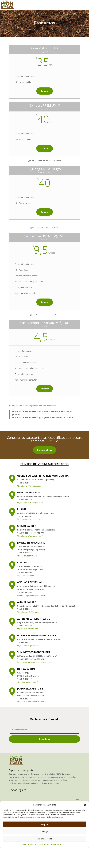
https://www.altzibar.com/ (27, 664)
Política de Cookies (30, 844)
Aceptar (44, 824)
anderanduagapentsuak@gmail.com (32, 630)
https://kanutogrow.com (27, 591)
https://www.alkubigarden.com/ (30, 647)
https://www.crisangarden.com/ (30, 571)
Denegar (44, 831)
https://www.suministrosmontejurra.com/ (34, 697)
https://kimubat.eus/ (25, 610)
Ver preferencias (44, 838)
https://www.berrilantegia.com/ (30, 537)
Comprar (24, 98)
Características (44, 450)
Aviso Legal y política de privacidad (51, 844)
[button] (85, 805)
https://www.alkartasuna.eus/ (29, 521)
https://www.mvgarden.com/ (28, 680)
